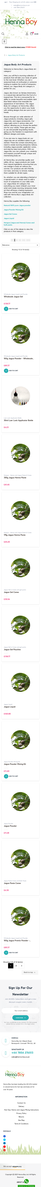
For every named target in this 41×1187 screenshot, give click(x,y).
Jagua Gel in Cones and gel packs (15, 590)
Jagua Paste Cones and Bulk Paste (15, 881)
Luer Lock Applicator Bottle (12, 418)
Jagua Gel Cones (11, 592)
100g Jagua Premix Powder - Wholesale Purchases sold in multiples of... (17, 940)
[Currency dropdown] (6, 2)
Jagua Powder (8, 823)
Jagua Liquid (8, 704)
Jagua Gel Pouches (12, 649)
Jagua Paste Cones (12, 883)
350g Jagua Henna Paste (15, 478)
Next (21, 965)
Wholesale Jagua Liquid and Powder (16, 294)
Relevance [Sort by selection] (20, 245)
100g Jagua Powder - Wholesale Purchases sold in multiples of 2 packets (18, 358)
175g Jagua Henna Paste (14, 535)
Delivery (21, 1106)
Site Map (21, 1120)
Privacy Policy (21, 1113)
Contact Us (21, 1103)
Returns (21, 1117)
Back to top (30, 972)
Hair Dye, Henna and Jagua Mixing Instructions (21, 1110)
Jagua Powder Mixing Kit (12, 762)
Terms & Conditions (21, 1124)
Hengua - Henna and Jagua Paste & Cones (17, 475)
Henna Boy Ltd (23, 1174)
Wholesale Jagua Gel (13, 297)
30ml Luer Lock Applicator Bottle (18, 420)
